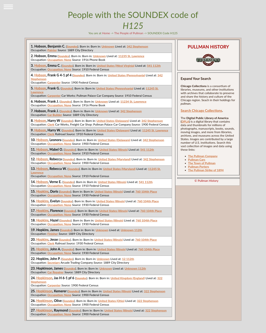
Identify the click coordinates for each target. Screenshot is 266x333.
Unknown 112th (131, 230)
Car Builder (54, 114)
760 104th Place (146, 191)
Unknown (108, 46)
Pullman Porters (198, 166)
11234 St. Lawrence (133, 101)
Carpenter (54, 82)
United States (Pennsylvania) (126, 75)
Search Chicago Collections (201, 111)
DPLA (185, 121)
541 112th (154, 65)
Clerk (50, 124)
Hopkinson (44, 278)
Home (106, 33)
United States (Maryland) (114, 159)
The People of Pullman (128, 33)
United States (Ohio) (111, 300)
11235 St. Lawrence (131, 56)
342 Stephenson (137, 46)
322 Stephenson (154, 291)
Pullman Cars (196, 159)
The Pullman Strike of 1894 (206, 170)
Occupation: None (59, 59)
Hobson (40, 65)
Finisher (52, 233)
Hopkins (42, 191)
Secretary (53, 262)
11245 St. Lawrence (155, 130)
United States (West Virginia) (115, 65)
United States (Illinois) (113, 149)
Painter (52, 50)
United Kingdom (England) (128, 278)
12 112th (128, 259)
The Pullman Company (203, 156)
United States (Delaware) (113, 120)
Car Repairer (55, 272)
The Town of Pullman (202, 163)
